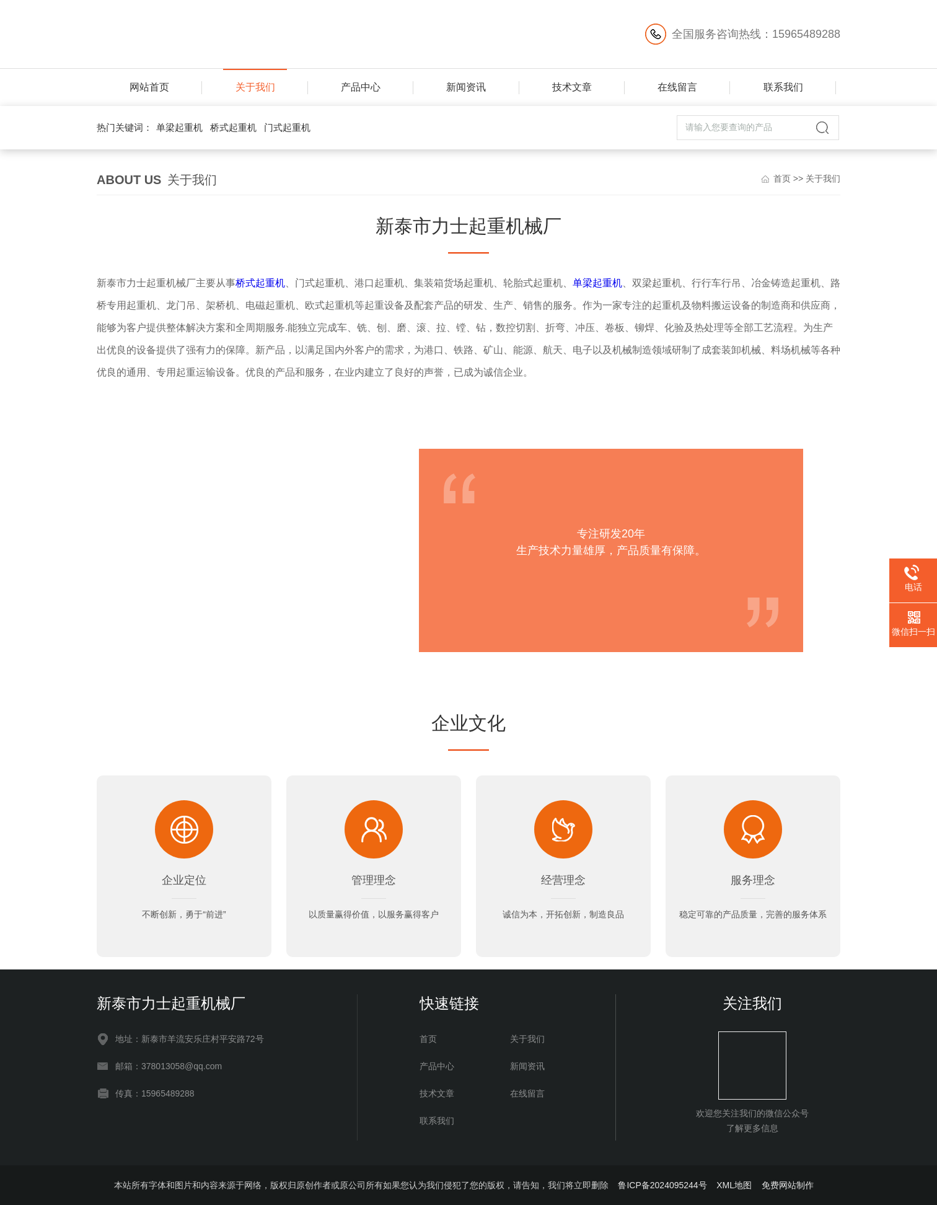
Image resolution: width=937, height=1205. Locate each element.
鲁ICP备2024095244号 (662, 1185)
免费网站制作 (788, 1185)
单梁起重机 (179, 127)
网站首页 (149, 87)
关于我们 (255, 87)
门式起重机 (287, 127)
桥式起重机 (233, 127)
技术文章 (572, 87)
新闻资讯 (466, 87)
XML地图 (734, 1185)
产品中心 (361, 87)
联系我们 (783, 87)
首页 (782, 178)
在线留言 (677, 87)
